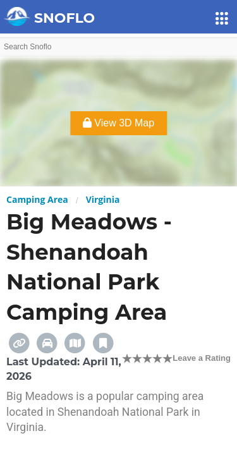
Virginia (103, 199)
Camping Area (37, 199)
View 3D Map (118, 123)
